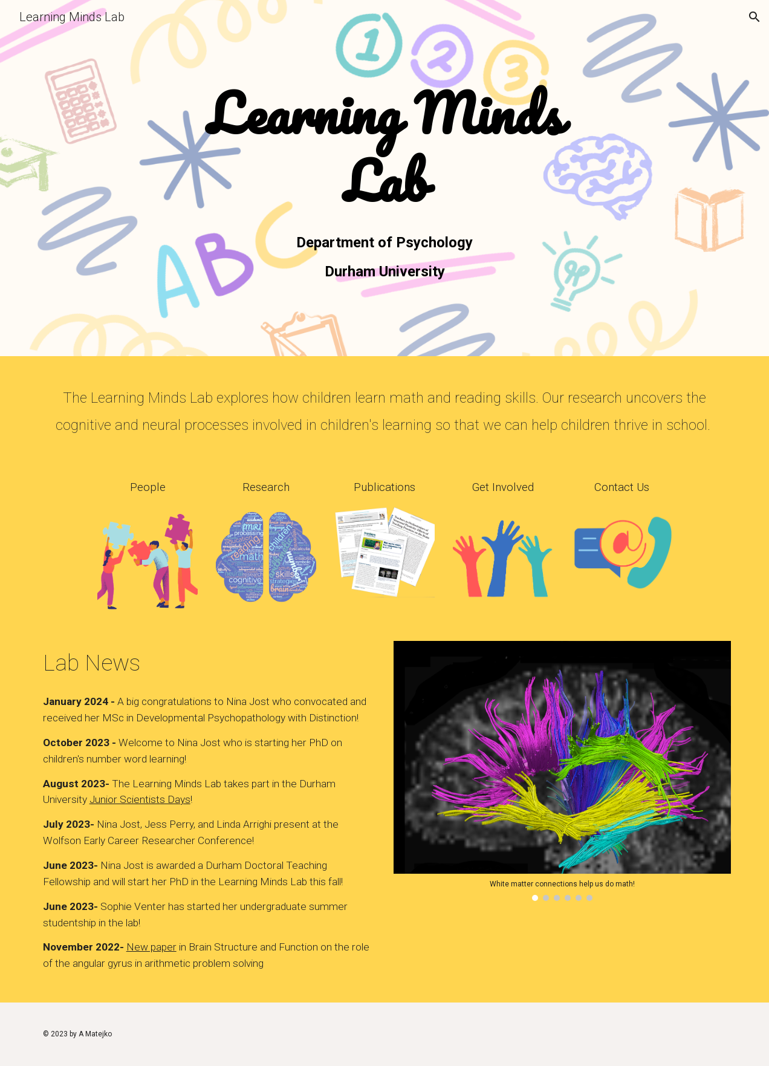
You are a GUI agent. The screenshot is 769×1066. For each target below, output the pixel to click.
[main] (385, 149)
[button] (754, 16)
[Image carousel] (563, 771)
